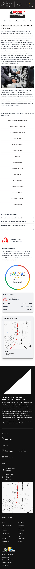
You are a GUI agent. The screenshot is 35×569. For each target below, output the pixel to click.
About (3, 522)
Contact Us (5, 528)
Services (4, 538)
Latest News (21, 533)
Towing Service (5, 541)
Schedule (24, 21)
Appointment (21, 522)
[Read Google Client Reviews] (31, 4)
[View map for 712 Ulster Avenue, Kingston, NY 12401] (18, 354)
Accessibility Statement (7, 559)
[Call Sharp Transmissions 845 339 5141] (9, 438)
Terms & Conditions (7, 562)
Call (10, 21)
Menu (5, 21)
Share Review (21, 538)
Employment (21, 528)
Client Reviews (21, 525)
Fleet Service (21, 530)
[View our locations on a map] (17, 497)
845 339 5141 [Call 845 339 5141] (9, 356)
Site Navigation (5, 557)
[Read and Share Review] (17, 282)
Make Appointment (16, 239)
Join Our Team (5, 533)
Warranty (4, 544)
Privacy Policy (5, 565)
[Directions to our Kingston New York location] (17, 469)
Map (30, 21)
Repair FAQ (21, 536)
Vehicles (20, 541)
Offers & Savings (6, 536)
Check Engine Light (7, 525)
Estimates (17, 21)
